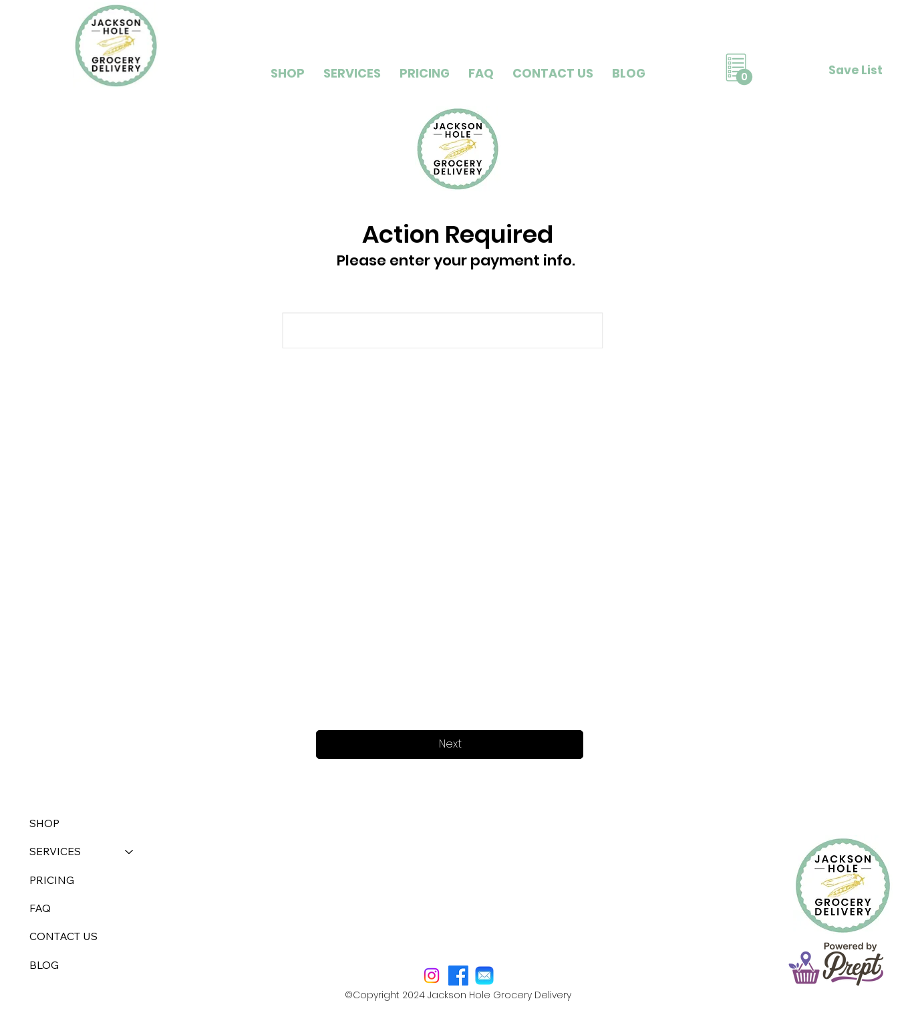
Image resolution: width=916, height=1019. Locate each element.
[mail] (484, 976)
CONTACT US (63, 936)
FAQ (40, 908)
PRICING (51, 880)
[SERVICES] (129, 851)
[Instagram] (432, 976)
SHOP (44, 823)
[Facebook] (458, 976)
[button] (352, 73)
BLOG (44, 965)
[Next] (449, 744)
